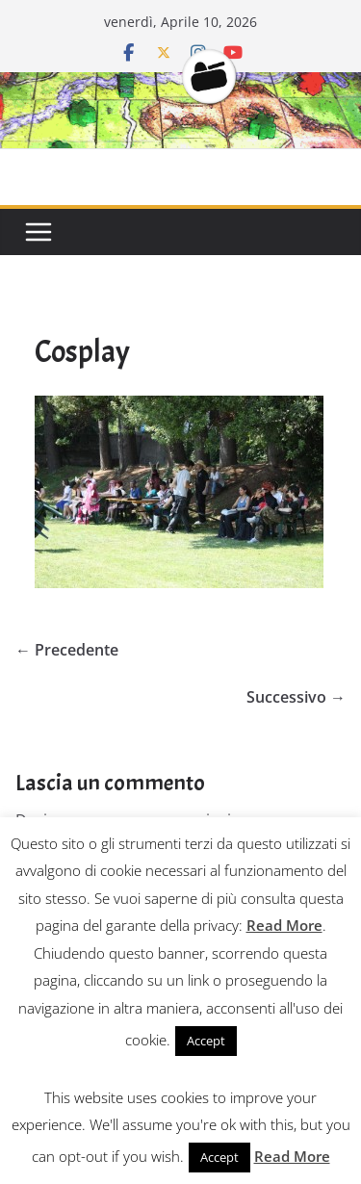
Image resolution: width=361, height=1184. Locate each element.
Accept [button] (206, 1040)
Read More (284, 925)
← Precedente (66, 649)
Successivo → (296, 697)
